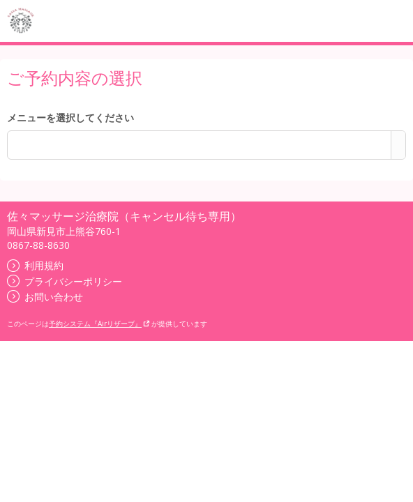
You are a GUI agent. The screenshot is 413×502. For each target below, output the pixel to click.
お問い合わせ (45, 296)
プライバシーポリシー (64, 281)
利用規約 (35, 265)
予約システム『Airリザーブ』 (99, 323)
